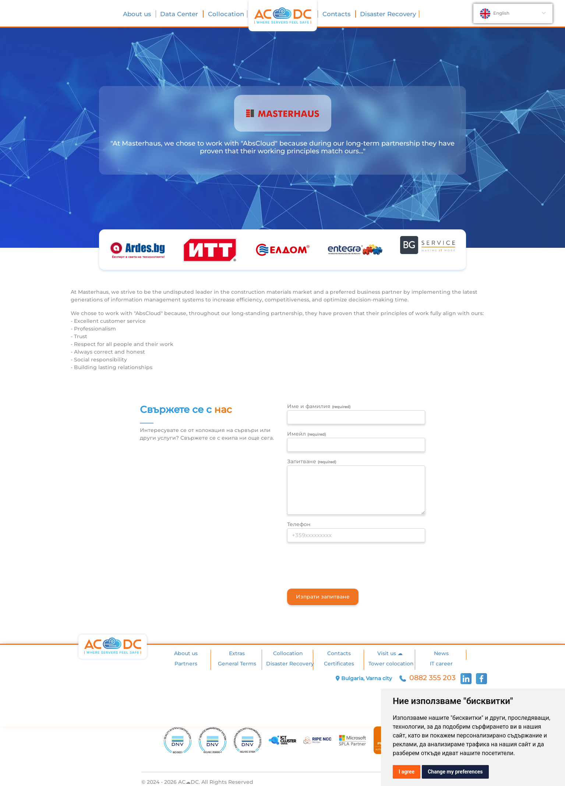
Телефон (299, 524)
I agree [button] (406, 772)
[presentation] (343, 562)
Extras (237, 653)
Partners (185, 663)
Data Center (180, 14)
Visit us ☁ (390, 653)
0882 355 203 (428, 678)
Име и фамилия (318, 406)
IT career (441, 663)
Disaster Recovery (388, 14)
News (441, 653)
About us (138, 14)
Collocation (226, 14)
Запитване (311, 461)
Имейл (306, 433)
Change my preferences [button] (455, 772)
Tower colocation (391, 663)
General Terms (237, 663)
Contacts (337, 14)
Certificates (339, 663)
